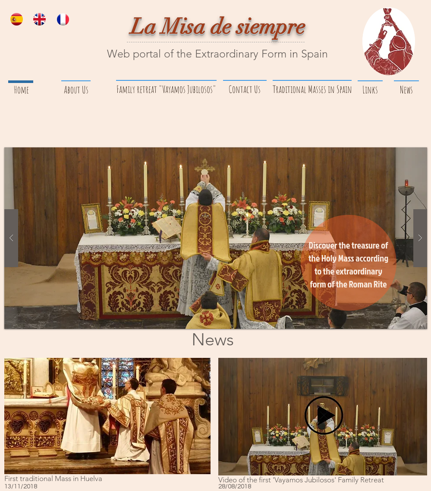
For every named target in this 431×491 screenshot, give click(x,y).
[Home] (21, 90)
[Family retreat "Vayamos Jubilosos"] (166, 89)
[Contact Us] (245, 89)
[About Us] (76, 90)
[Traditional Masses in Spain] (312, 89)
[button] (215, 238)
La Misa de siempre (218, 26)
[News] (407, 90)
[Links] (370, 90)
